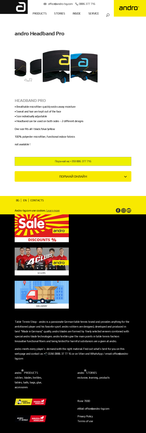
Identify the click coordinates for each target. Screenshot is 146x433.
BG (17, 200)
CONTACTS (37, 200)
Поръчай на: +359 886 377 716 (73, 161)
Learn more (53, 210)
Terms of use (85, 421)
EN (25, 200)
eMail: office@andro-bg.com (93, 408)
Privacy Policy (85, 416)
